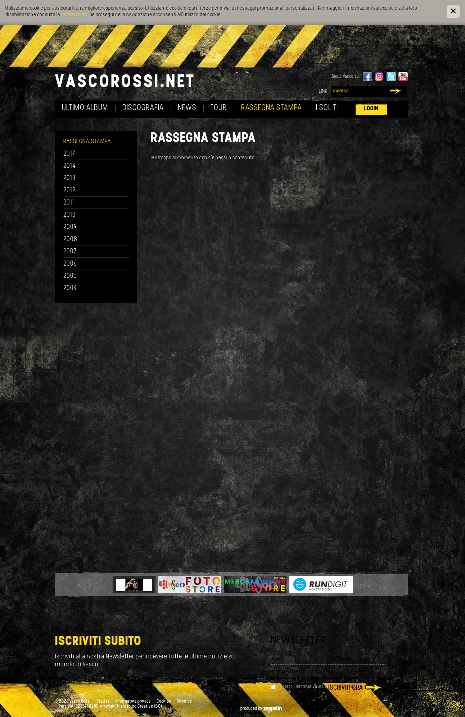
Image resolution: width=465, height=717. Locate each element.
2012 (69, 190)
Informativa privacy (133, 701)
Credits (103, 701)
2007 (70, 251)
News (187, 108)
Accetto (302, 690)
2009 (70, 227)
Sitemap (184, 701)
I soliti (327, 108)
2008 (70, 239)
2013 (69, 178)
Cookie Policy (74, 15)
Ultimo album (85, 108)
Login (371, 109)
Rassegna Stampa (271, 108)
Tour (219, 108)
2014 (69, 166)
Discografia (143, 108)
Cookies (164, 701)
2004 (70, 288)
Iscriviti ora (345, 688)
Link (323, 91)
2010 (69, 215)
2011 (68, 202)
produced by (261, 708)
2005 (70, 276)
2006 (70, 264)
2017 (69, 154)
